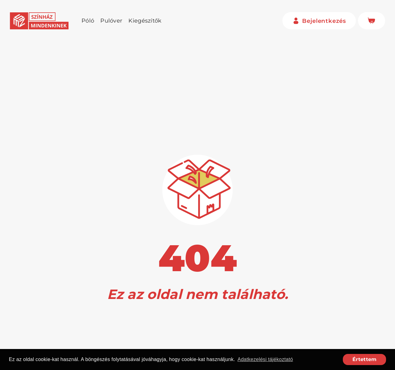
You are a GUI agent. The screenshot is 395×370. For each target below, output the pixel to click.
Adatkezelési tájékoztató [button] (265, 359)
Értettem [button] (364, 359)
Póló (87, 20)
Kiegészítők (144, 20)
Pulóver (111, 20)
